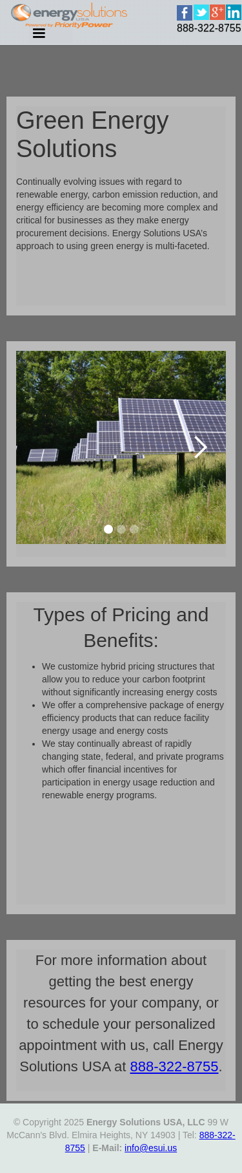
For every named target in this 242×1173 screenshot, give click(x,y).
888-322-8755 (174, 1066)
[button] (200, 447)
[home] (198, 28)
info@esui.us (151, 1148)
